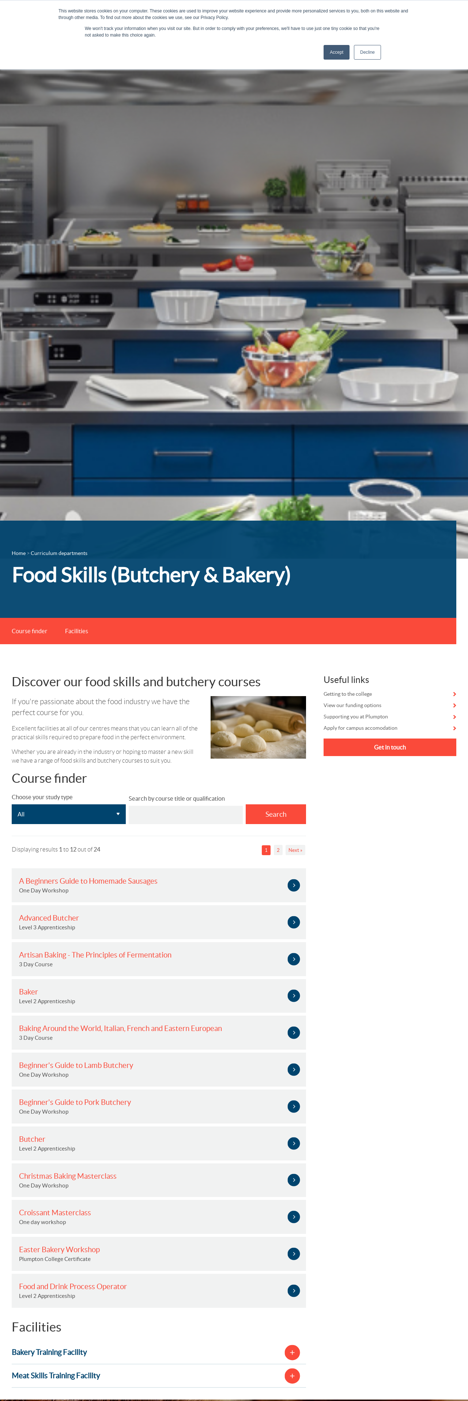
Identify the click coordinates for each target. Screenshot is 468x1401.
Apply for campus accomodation (360, 728)
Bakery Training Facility (49, 1352)
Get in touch (390, 747)
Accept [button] (336, 52)
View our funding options (352, 705)
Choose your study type (42, 797)
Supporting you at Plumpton (356, 717)
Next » (295, 850)
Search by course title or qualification (177, 798)
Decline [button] (367, 52)
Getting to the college (348, 694)
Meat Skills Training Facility (56, 1375)
